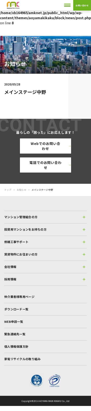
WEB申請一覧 (13, 321)
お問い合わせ (82, 5)
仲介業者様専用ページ (19, 297)
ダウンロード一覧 (16, 309)
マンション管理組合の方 (44, 217)
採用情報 (44, 279)
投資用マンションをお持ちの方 (44, 229)
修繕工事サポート (44, 242)
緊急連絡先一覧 (14, 334)
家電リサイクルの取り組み (22, 359)
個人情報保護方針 (16, 346)
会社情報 (44, 267)
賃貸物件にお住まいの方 (44, 254)
